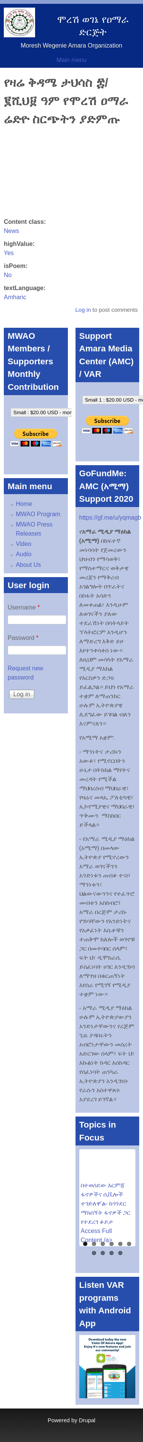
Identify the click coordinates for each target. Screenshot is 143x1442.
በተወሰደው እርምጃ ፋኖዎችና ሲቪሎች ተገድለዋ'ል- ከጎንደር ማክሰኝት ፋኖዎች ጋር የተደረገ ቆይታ (106, 1203)
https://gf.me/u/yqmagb (110, 517)
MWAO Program (38, 514)
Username (24, 607)
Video (23, 544)
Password (23, 638)
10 (120, 1253)
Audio (23, 554)
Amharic (15, 297)
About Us (28, 564)
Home (24, 504)
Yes (9, 253)
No (7, 275)
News (11, 231)
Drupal (87, 1420)
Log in (83, 309)
